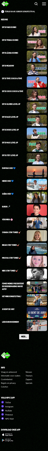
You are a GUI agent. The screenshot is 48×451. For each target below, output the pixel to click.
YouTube (6, 410)
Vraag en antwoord (9, 372)
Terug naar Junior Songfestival (20, 11)
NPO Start (7, 418)
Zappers (29, 379)
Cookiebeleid (6, 379)
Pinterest (7, 414)
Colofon (4, 387)
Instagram (7, 406)
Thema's (29, 375)
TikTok (6, 402)
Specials (29, 383)
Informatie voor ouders (10, 375)
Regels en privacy (8, 383)
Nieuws (29, 372)
